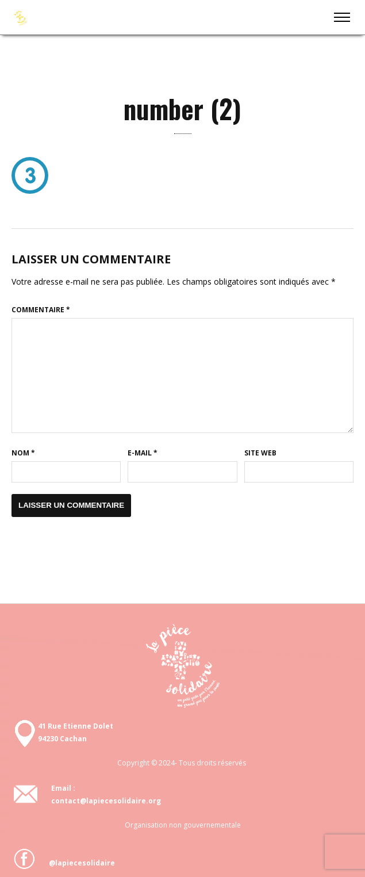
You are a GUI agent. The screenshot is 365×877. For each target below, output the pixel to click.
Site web (260, 453)
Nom (23, 453)
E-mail (142, 453)
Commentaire (40, 310)
